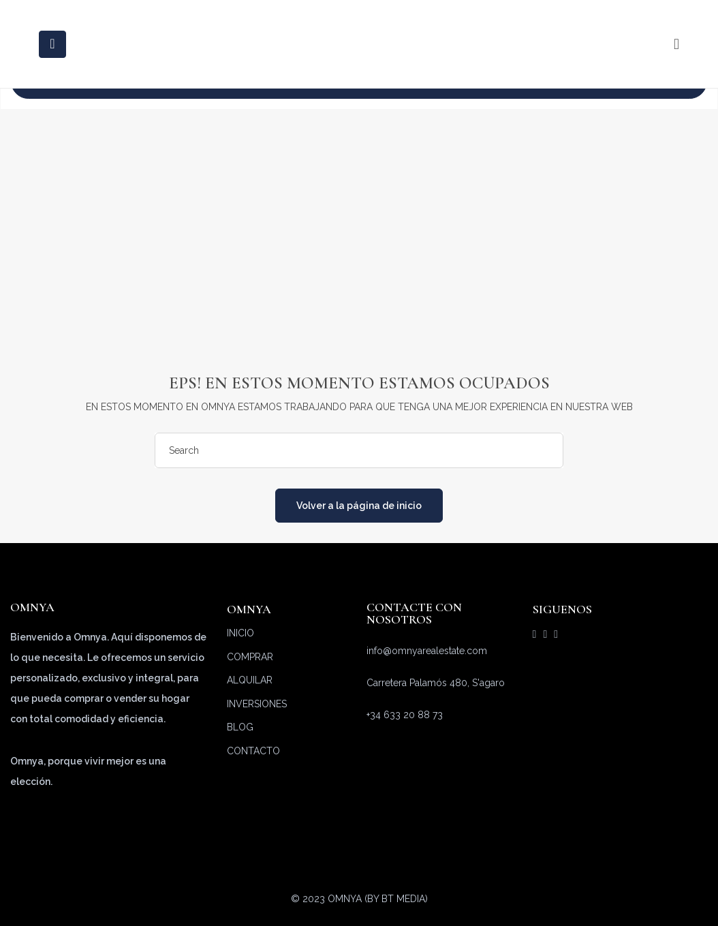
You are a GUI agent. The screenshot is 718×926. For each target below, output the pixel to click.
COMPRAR (250, 656)
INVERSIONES (257, 703)
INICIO (240, 633)
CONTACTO (253, 750)
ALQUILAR (249, 680)
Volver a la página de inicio (359, 505)
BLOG (240, 727)
